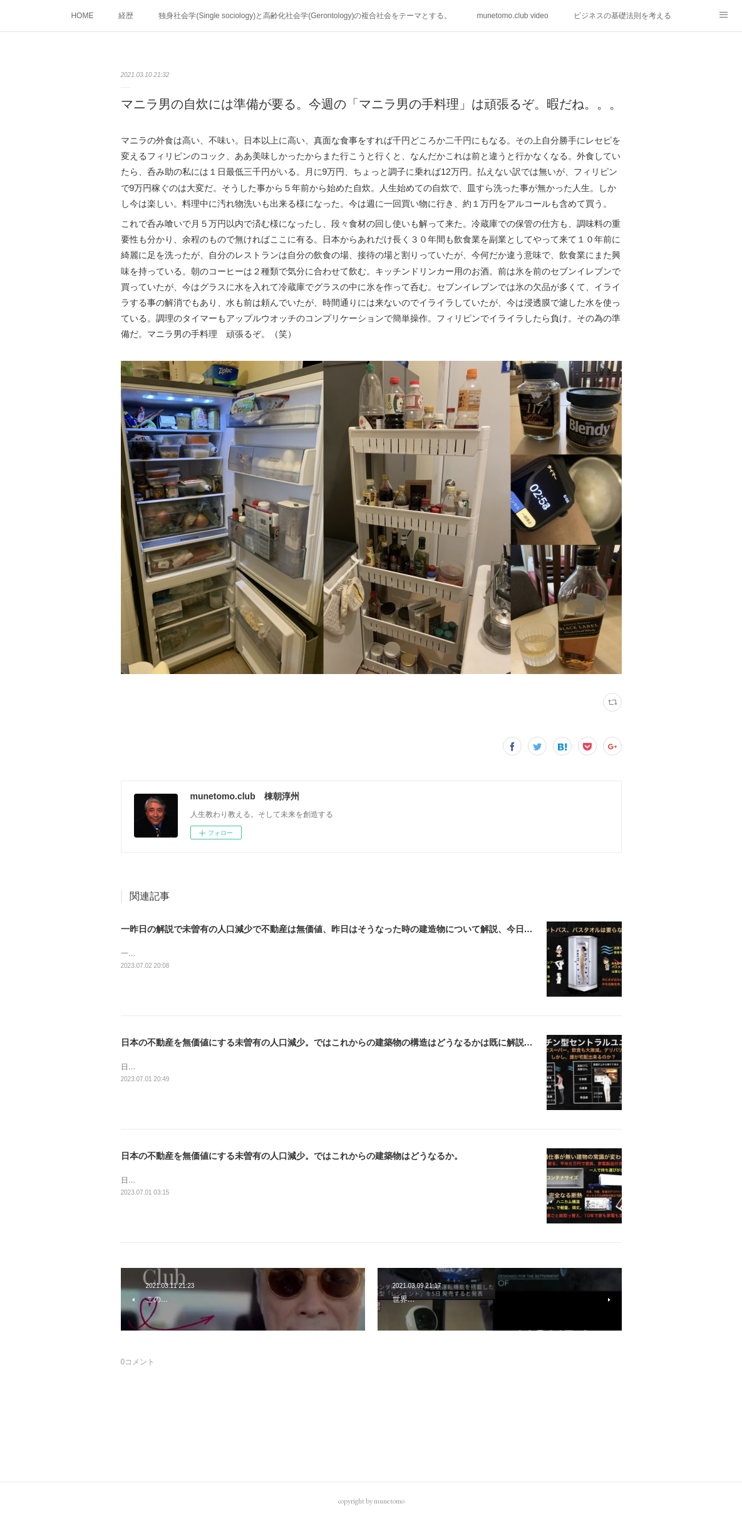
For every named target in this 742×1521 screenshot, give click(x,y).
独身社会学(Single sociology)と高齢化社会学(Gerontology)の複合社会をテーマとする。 (304, 15)
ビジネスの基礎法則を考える (622, 15)
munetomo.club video (513, 15)
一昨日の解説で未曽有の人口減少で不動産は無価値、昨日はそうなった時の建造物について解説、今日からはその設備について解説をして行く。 (406, 929)
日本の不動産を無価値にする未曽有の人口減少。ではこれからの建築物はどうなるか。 (292, 1156)
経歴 (125, 15)
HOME (82, 15)
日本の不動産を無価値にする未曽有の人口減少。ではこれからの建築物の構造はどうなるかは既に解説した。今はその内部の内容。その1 (391, 1042)
